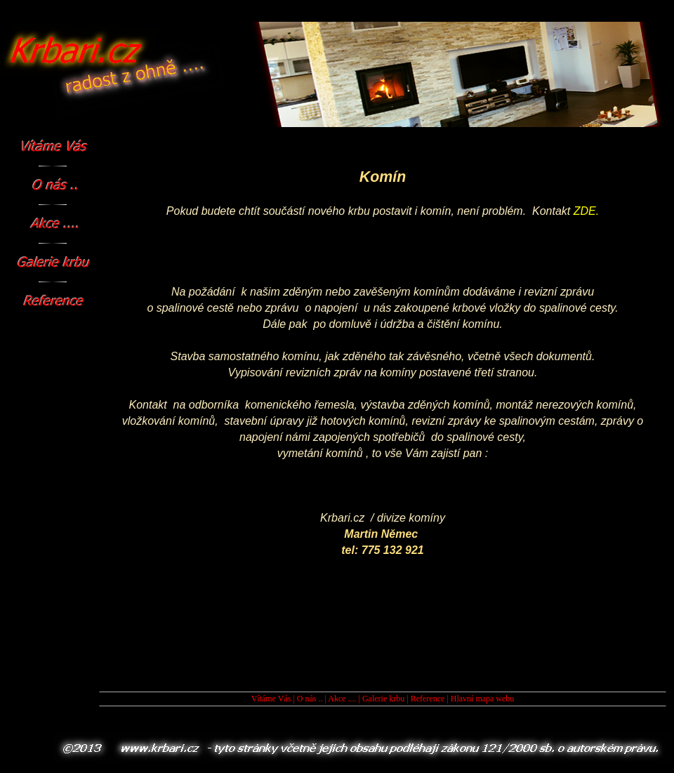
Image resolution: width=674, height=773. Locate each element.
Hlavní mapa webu (483, 698)
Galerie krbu (384, 698)
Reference (428, 698)
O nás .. (310, 698)
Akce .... (343, 698)
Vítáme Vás (271, 698)
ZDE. (586, 211)
